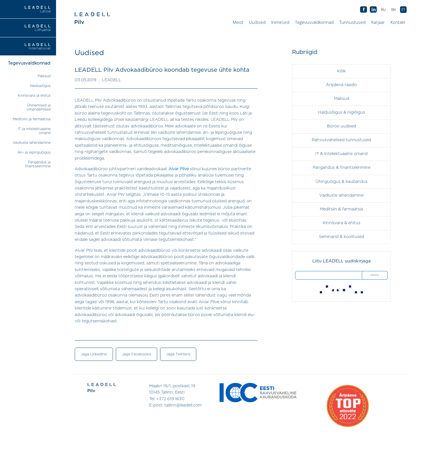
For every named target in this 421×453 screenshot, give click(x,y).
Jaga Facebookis (136, 354)
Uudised (257, 22)
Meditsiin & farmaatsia (341, 209)
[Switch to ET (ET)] (403, 9)
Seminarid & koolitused (341, 237)
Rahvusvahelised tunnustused (341, 140)
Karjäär (378, 22)
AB (373, 10)
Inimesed (280, 22)
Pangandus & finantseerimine (341, 168)
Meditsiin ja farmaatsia (32, 119)
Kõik (341, 71)
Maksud (44, 76)
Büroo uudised (341, 126)
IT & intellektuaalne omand (341, 154)
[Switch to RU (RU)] (383, 9)
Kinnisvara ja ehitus (34, 95)
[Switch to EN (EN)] (393, 9)
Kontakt (398, 22)
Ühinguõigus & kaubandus (342, 181)
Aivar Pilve (178, 169)
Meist (238, 22)
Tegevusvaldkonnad (314, 22)
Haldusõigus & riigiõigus (341, 113)
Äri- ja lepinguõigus (34, 152)
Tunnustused (352, 22)
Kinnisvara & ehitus (341, 223)
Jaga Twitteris (178, 354)
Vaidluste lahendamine (32, 142)
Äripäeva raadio (341, 85)
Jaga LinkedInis (94, 354)
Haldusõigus (40, 86)
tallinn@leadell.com (183, 405)
